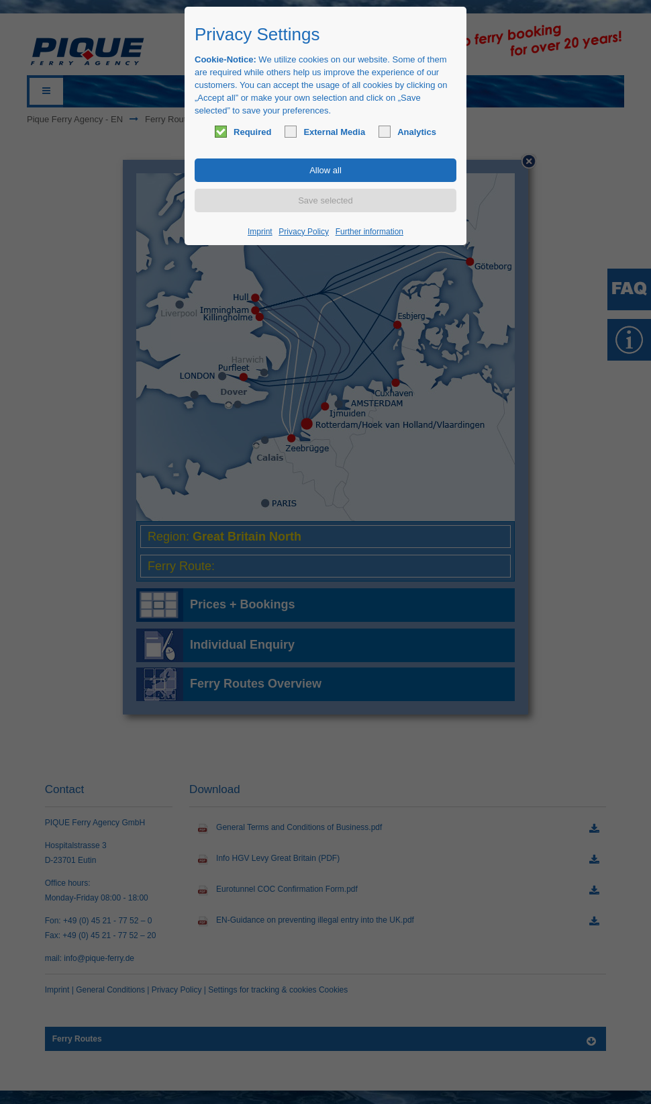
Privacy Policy (304, 231)
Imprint (260, 231)
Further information (369, 231)
